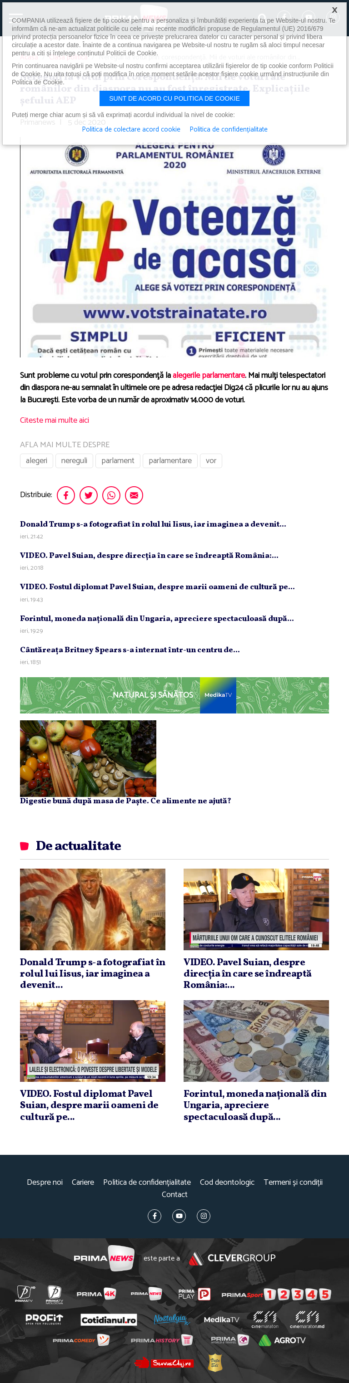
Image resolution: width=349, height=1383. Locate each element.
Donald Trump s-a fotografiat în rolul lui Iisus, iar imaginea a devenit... (153, 524)
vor (211, 461)
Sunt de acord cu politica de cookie (174, 98)
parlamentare (170, 461)
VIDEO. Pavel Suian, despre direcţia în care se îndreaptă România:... (149, 556)
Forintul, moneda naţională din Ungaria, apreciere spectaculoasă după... (157, 619)
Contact (175, 1195)
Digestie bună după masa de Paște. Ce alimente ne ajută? (125, 801)
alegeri (36, 461)
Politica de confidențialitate (147, 1183)
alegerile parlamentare (209, 375)
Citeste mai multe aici (54, 420)
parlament (118, 461)
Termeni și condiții (293, 1183)
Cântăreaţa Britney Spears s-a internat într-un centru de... (130, 650)
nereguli (74, 461)
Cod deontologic (227, 1183)
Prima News (104, 1258)
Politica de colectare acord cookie (131, 130)
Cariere (83, 1183)
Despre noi (45, 1183)
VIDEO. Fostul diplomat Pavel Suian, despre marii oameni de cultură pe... (157, 587)
